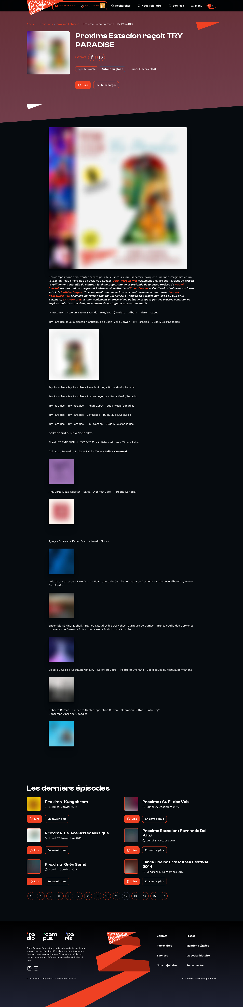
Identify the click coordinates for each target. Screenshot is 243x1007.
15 (154, 896)
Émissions (46, 24)
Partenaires (166, 945)
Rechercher (120, 5)
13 (135, 896)
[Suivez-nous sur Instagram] (36, 969)
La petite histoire (199, 955)
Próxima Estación (67, 24)
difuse (213, 978)
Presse (192, 935)
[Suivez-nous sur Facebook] (29, 969)
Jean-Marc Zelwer (125, 280)
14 (144, 896)
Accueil (31, 24)
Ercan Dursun (139, 288)
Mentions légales (199, 945)
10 (107, 896)
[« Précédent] (31, 896)
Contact (164, 935)
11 (116, 896)
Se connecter (196, 965)
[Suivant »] (163, 896)
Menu (196, 5)
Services (176, 5)
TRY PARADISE (72, 299)
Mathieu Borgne (71, 292)
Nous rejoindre (149, 5)
